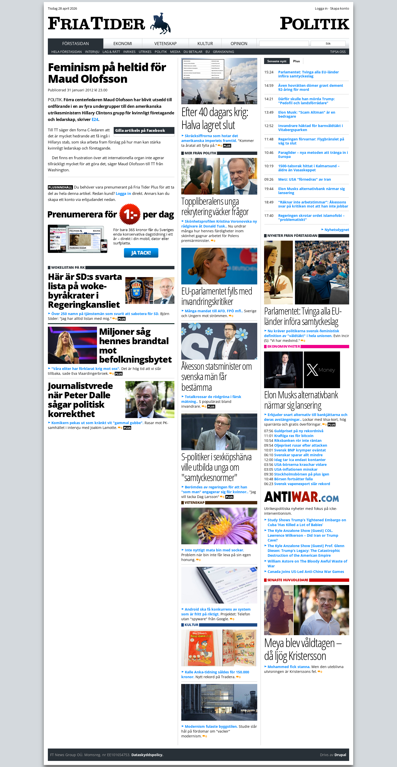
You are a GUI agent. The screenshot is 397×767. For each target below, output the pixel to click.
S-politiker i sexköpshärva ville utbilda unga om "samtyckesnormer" (216, 467)
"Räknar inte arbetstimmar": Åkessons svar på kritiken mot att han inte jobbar (313, 204)
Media (175, 51)
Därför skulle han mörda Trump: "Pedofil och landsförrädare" (306, 100)
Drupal (340, 754)
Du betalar (193, 51)
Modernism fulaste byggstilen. (211, 726)
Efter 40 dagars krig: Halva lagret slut (214, 118)
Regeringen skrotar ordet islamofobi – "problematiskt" (311, 217)
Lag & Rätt (111, 51)
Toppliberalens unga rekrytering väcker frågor (214, 206)
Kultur (205, 43)
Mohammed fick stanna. (289, 666)
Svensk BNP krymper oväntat (300, 450)
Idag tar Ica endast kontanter (300, 459)
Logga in (123, 193)
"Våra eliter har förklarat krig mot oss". (85, 368)
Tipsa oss (338, 51)
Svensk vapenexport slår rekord (302, 483)
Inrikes (129, 51)
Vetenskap (165, 43)
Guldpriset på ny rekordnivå (298, 430)
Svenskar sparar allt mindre (298, 454)
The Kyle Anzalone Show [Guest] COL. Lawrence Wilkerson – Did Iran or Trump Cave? (303, 535)
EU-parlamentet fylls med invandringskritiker (216, 296)
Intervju (92, 51)
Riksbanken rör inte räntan (298, 440)
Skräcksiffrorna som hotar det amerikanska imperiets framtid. (209, 138)
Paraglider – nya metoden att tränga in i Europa (313, 154)
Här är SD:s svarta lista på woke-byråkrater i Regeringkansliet (85, 290)
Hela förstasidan (66, 51)
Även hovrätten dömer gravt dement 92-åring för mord (310, 87)
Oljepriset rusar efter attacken (300, 445)
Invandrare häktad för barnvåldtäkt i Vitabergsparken (310, 127)
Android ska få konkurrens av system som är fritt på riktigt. (216, 611)
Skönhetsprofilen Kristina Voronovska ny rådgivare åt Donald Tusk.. (219, 224)
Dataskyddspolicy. (147, 754)
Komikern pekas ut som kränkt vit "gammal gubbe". (97, 422)
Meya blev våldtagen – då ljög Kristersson (303, 649)
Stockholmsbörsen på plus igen (301, 474)
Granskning (223, 51)
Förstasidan (75, 43)
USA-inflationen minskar (295, 469)
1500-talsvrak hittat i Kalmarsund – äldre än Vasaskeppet (309, 167)
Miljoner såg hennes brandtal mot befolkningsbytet (135, 345)
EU (208, 51)
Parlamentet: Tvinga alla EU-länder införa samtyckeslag (308, 74)
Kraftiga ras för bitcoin (293, 435)
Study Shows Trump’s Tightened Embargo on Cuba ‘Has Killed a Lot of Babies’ (307, 522)
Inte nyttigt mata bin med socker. (214, 550)
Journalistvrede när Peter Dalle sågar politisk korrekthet (80, 399)
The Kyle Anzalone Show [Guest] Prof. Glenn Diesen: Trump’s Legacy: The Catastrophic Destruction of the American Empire (306, 550)
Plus (296, 61)
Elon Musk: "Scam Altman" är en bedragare (306, 114)
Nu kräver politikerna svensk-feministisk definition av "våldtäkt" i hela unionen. (301, 333)
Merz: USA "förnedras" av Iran (304, 179)
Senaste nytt (278, 60)
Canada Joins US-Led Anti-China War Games (306, 571)
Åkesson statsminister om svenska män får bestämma (216, 376)
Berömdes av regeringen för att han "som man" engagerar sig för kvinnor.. (214, 489)
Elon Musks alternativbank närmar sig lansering (311, 190)
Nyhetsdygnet (337, 229)
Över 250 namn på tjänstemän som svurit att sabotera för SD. (105, 313)
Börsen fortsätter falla (293, 478)
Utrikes (145, 51)
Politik (161, 51)
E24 (95, 119)
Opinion (239, 43)
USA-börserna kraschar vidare (300, 464)
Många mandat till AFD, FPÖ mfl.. (214, 310)
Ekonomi (122, 43)
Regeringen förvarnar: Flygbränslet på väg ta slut (311, 141)
